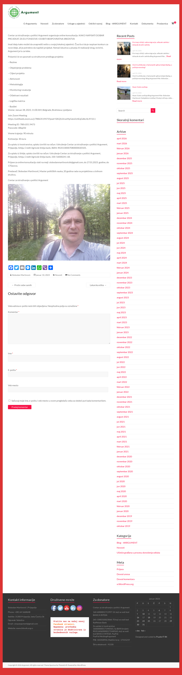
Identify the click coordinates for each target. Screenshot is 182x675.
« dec (138, 630)
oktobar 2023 (123, 287)
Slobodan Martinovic (21, 275)
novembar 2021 (124, 401)
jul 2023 (121, 302)
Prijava (120, 569)
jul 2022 (121, 362)
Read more (121, 81)
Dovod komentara (126, 579)
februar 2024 (123, 267)
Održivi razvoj (95, 23)
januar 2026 (123, 153)
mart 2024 (122, 262)
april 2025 (122, 198)
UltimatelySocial (111, 669)
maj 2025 (121, 193)
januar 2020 (123, 511)
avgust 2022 (123, 357)
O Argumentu (30, 23)
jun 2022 (121, 367)
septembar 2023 (125, 292)
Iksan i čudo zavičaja (139, 87)
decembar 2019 (124, 516)
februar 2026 (123, 148)
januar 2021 (123, 451)
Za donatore (58, 23)
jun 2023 (121, 307)
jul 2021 (121, 421)
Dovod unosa (123, 574)
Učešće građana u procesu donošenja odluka (138, 552)
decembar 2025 (124, 158)
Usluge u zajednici (76, 23)
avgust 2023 (123, 297)
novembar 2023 (124, 282)
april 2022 (122, 377)
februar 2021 (123, 446)
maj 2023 (121, 312)
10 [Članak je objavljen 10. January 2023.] (143, 614)
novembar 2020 (124, 461)
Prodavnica (162, 23)
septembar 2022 (125, 352)
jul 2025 (121, 183)
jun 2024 (121, 247)
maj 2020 (121, 491)
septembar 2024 (125, 232)
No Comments (74, 275)
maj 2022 (121, 372)
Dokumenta (147, 23)
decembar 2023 (124, 277)
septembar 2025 (125, 173)
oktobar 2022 (123, 347)
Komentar (13, 312)
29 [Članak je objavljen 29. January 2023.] (171, 621)
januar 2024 (123, 272)
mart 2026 (122, 143)
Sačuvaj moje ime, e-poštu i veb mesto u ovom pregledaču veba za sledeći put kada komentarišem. (59, 400)
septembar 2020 (125, 471)
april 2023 (122, 317)
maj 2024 (121, 252)
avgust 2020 (123, 476)
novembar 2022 (124, 342)
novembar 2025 (124, 163)
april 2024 (122, 257)
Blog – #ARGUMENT (116, 23)
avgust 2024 (123, 237)
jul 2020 (121, 481)
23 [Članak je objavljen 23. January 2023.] (138, 621)
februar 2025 (123, 208)
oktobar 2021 (123, 406)
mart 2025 (122, 203)
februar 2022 (123, 386)
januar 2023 (123, 332)
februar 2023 (123, 327)
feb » (143, 630)
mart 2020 (122, 501)
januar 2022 (123, 391)
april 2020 (122, 496)
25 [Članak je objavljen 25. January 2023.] (149, 621)
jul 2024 (121, 242)
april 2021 (122, 436)
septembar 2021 (125, 411)
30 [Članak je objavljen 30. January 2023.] (138, 624)
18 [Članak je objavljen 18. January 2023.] (149, 617)
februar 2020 (123, 506)
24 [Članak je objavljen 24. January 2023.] (143, 621)
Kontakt (134, 23)
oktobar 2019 (123, 526)
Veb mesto (13, 385)
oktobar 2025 (123, 168)
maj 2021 (121, 431)
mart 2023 (122, 322)
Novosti (44, 23)
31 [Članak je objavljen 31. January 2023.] (143, 624)
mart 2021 (122, 441)
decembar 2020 (124, 456)
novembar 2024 (124, 222)
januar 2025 (123, 213)
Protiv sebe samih (22, 285)
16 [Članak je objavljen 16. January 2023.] (138, 617)
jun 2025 (121, 188)
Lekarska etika (98, 285)
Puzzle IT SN (161, 637)
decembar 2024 (124, 218)
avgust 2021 (123, 416)
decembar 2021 (124, 396)
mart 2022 (122, 382)
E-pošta (12, 370)
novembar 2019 (124, 521)
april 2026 (122, 138)
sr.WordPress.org (125, 584)
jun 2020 (121, 486)
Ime (10, 353)
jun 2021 (121, 426)
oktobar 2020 (123, 466)
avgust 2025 (123, 178)
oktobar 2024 (123, 227)
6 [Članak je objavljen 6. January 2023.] (159, 610)
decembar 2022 (124, 337)
